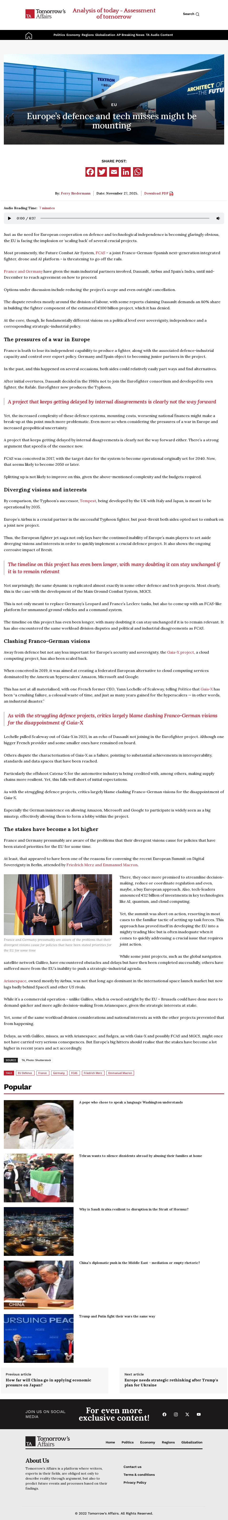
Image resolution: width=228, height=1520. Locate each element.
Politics (59, 35)
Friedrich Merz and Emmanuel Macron (102, 864)
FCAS (100, 252)
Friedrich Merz (93, 1073)
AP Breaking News (130, 35)
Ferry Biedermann (75, 193)
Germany (59, 1073)
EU (114, 105)
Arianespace (15, 980)
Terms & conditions (139, 1474)
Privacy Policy (135, 1482)
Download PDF (158, 193)
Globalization (105, 35)
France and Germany (23, 271)
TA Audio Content (159, 35)
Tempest (88, 500)
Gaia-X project (180, 652)
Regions (88, 35)
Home (110, 1442)
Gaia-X (207, 689)
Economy (73, 35)
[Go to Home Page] (45, 13)
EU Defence (25, 1073)
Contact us (132, 1467)
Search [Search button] (191, 14)
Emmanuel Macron (120, 1073)
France (42, 1073)
